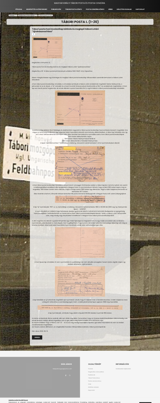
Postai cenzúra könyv (95, 9)
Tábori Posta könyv (94, 378)
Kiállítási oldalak (124, 9)
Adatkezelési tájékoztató (123, 369)
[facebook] (33, 34)
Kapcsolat (140, 9)
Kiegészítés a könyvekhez (36, 9)
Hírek (110, 9)
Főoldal (18, 9)
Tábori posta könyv (73, 9)
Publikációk (56, 9)
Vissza (37, 337)
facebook (66, 375)
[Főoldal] (12, 15)
